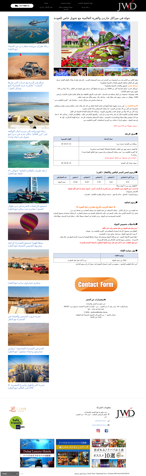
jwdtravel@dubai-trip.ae (98, 425)
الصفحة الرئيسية (83, 5)
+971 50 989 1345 (99, 421)
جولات (74, 5)
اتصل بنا (37, 5)
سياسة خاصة (47, 5)
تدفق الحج (56, 5)
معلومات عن (65, 5)
